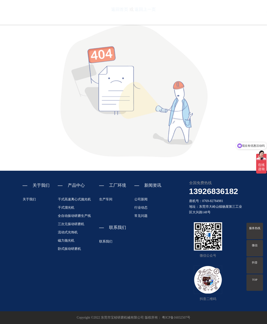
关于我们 (174, 12)
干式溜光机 (66, 207)
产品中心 (193, 12)
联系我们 (253, 12)
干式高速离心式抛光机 (74, 199)
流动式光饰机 (68, 232)
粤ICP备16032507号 (176, 317)
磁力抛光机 (66, 240)
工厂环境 (213, 12)
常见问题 (141, 216)
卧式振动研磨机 (69, 249)
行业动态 (141, 207)
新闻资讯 (233, 12)
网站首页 (154, 12)
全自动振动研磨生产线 (74, 216)
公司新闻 (141, 199)
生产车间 (105, 199)
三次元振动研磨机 (71, 224)
